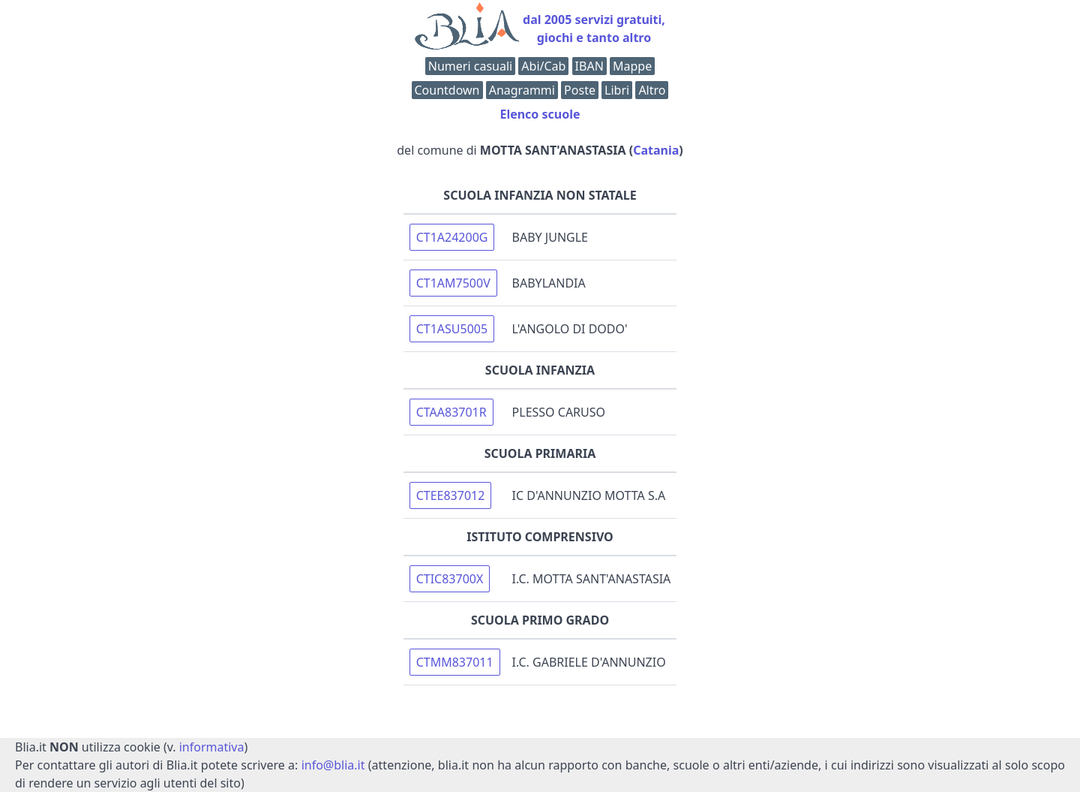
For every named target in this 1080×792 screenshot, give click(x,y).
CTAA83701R (451, 412)
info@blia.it (333, 765)
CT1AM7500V (453, 283)
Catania (656, 150)
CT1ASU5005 (452, 329)
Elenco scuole (540, 114)
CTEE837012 (450, 495)
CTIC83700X (450, 579)
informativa (211, 747)
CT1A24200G (452, 237)
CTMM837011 (455, 662)
